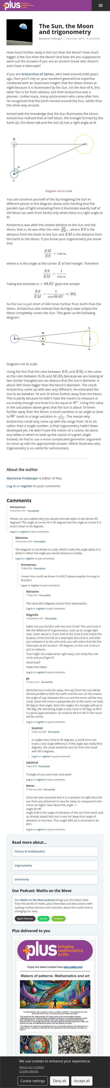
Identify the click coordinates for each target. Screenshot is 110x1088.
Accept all (81, 1080)
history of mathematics (30, 851)
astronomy (22, 879)
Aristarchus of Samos (37, 74)
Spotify (43, 918)
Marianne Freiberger (50, 38)
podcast (37, 900)
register (26, 486)
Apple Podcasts (25, 918)
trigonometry (23, 865)
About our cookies (31, 1067)
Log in (11, 486)
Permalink (33, 510)
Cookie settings (33, 1080)
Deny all (59, 1080)
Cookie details (28, 1071)
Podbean (58, 918)
